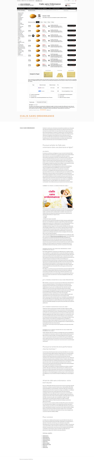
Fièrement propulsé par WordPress (26, 459)
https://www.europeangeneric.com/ (58, 236)
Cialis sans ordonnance (37, 116)
